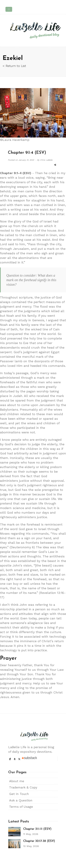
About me (16, 781)
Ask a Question (20, 800)
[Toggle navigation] (8, 9)
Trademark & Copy (23, 787)
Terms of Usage (21, 806)
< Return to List (14, 66)
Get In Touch (19, 794)
